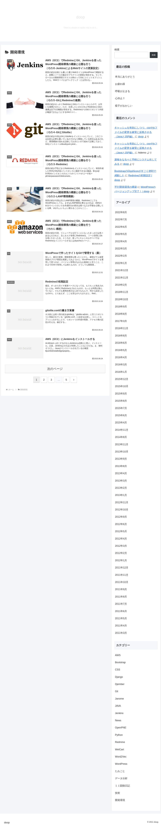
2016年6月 (121, 342)
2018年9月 (121, 306)
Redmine (120, 742)
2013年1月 (121, 495)
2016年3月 (121, 364)
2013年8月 (121, 466)
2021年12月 (121, 270)
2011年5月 (121, 618)
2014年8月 (121, 437)
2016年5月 (121, 350)
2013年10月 (121, 451)
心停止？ (120, 98)
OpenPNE (120, 727)
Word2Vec (120, 756)
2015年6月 (121, 415)
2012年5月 (121, 531)
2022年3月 (121, 248)
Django (119, 677)
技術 (117, 793)
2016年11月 (121, 328)
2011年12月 (121, 567)
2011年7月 (121, 603)
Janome (119, 698)
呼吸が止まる (122, 91)
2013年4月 (121, 473)
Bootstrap (120, 662)
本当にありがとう (125, 76)
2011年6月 (121, 611)
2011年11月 (121, 575)
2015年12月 (121, 379)
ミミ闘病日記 (122, 785)
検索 (116, 49)
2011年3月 (121, 633)
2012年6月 (121, 524)
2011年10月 (121, 582)
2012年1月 (121, 560)
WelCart (119, 749)
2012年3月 (121, 545)
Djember (119, 684)
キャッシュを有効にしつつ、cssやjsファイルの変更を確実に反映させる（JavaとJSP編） (135, 132)
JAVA (118, 705)
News (118, 720)
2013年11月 (121, 444)
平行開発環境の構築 (125, 187)
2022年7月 (121, 219)
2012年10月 (121, 509)
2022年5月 (121, 234)
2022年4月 (121, 241)
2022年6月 (121, 226)
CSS (117, 669)
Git (116, 691)
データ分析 (121, 778)
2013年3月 (121, 480)
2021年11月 (121, 277)
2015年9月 (121, 393)
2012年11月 (121, 502)
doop (141, 136)
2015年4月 (121, 422)
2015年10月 (121, 386)
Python (119, 735)
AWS (118, 655)
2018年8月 (121, 314)
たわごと (120, 771)
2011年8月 (121, 596)
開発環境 (120, 800)
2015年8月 (121, 400)
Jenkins (119, 713)
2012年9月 (121, 516)
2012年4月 (121, 538)
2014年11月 (121, 430)
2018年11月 (121, 292)
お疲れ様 (120, 84)
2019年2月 (121, 284)
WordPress (121, 763)
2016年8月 (121, 335)
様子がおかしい (123, 105)
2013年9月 (121, 458)
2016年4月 (121, 357)
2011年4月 (121, 625)
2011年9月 (121, 589)
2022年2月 (121, 255)
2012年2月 (121, 553)
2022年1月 (121, 263)
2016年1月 (121, 372)
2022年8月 (121, 212)
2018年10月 (121, 299)
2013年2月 (121, 487)
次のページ (55, 369)
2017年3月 (121, 321)
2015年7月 (121, 408)
